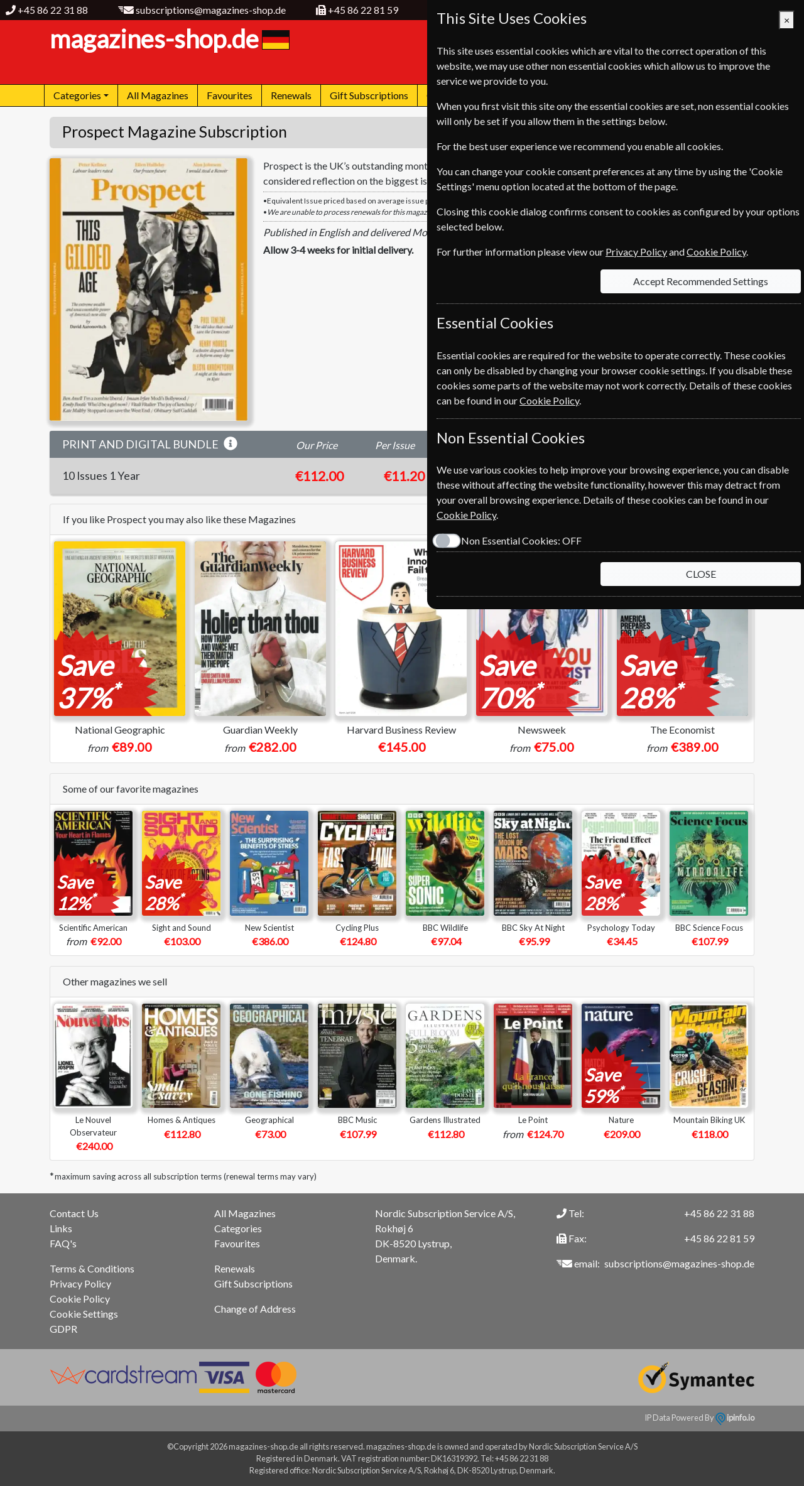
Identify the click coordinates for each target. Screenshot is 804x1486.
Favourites (230, 95)
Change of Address (255, 1309)
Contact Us (74, 1213)
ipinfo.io (734, 1418)
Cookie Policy (80, 1298)
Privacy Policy (80, 1283)
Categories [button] (77, 95)
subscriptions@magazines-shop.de (211, 10)
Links (61, 1228)
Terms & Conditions (92, 1268)
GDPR (63, 1329)
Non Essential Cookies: (521, 540)
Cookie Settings (84, 1314)
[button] (230, 444)
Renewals (291, 95)
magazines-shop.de (168, 39)
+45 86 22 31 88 (53, 10)
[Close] (787, 20)
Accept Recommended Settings (700, 281)
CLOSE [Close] (701, 574)
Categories (238, 1228)
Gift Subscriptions (369, 95)
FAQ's (63, 1243)
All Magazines (157, 95)
